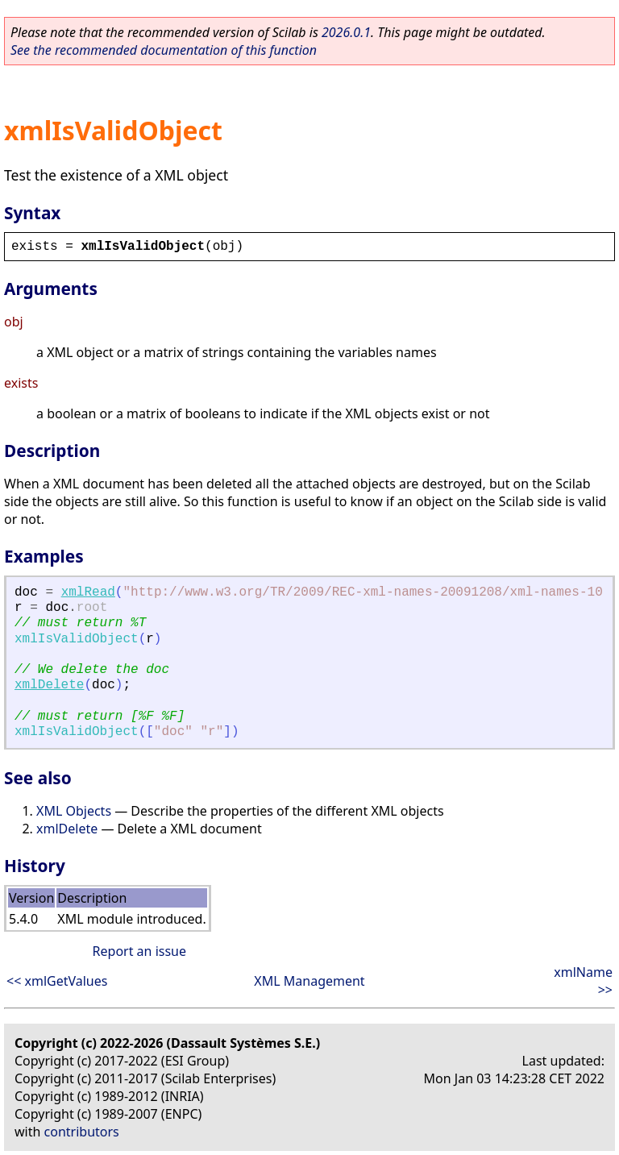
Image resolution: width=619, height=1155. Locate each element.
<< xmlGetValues (56, 981)
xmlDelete (49, 685)
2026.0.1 (346, 32)
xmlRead (88, 592)
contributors (81, 1131)
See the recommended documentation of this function (163, 50)
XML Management (309, 981)
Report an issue (139, 951)
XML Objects (73, 811)
